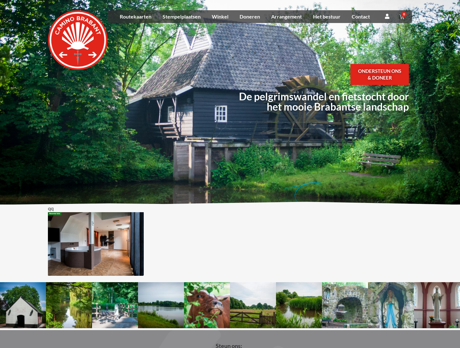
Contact (361, 16)
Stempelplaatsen (182, 16)
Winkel (220, 16)
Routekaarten (135, 16)
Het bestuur (327, 16)
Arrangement (286, 16)
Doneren (250, 16)
